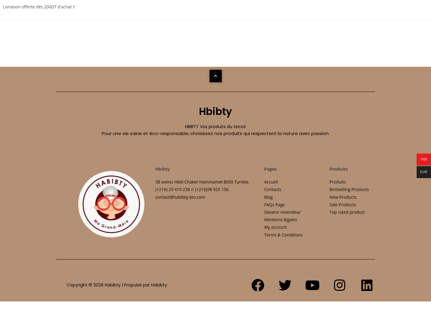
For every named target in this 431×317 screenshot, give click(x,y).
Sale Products (343, 204)
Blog (268, 197)
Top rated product (347, 212)
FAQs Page (274, 204)
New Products (343, 197)
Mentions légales (280, 219)
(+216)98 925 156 (212, 189)
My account (275, 227)
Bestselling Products (349, 189)
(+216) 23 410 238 (172, 189)
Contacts (272, 189)
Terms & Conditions (283, 235)
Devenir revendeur (282, 212)
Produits (338, 182)
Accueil (271, 182)
